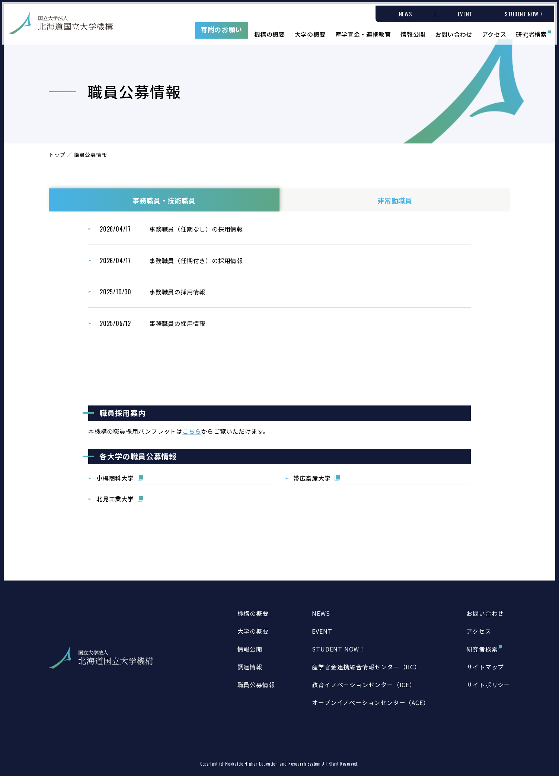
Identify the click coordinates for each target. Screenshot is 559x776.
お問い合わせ (454, 31)
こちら (191, 431)
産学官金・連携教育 (363, 31)
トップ (57, 154)
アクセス (494, 31)
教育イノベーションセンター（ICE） (363, 684)
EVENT (322, 631)
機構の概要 (268, 31)
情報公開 (412, 31)
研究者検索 (532, 31)
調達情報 (249, 666)
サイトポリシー (488, 684)
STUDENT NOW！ (338, 648)
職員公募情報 (256, 684)
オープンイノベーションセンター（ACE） (370, 702)
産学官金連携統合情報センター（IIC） (366, 666)
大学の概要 (309, 31)
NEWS (321, 613)
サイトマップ (485, 666)
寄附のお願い (220, 27)
